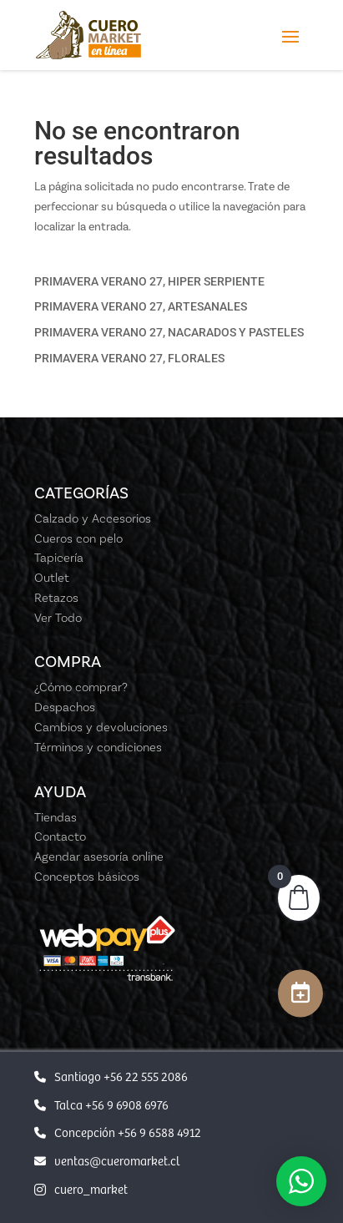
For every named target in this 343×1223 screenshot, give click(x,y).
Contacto (60, 836)
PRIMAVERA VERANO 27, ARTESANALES (140, 306)
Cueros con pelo (78, 538)
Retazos (56, 597)
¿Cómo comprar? (81, 687)
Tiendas (55, 817)
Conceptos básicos (86, 876)
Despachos (64, 707)
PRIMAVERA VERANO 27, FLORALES (129, 358)
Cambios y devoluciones (101, 727)
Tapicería (58, 557)
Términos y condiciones (98, 747)
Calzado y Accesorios (92, 518)
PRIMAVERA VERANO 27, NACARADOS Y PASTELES (169, 332)
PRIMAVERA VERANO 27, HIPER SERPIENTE (149, 281)
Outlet (51, 577)
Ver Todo (58, 617)
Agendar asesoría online (99, 856)
